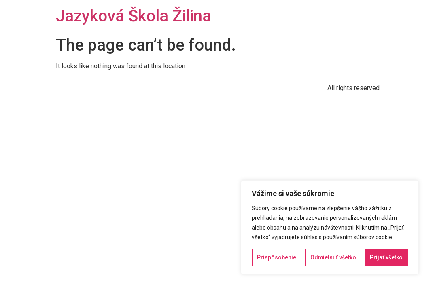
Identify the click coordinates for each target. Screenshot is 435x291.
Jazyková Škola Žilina (133, 15)
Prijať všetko (386, 257)
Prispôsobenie (276, 257)
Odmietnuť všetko (333, 257)
